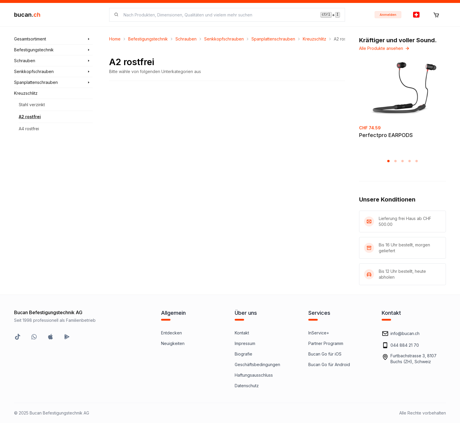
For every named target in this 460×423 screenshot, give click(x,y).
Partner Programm (325, 343)
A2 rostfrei (30, 116)
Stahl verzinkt (32, 104)
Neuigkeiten (173, 343)
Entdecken (171, 332)
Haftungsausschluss (254, 375)
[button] (388, 161)
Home (115, 38)
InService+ (318, 332)
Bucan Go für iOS (324, 353)
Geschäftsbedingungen (257, 364)
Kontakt (242, 332)
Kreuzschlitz (314, 38)
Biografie (243, 353)
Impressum (245, 343)
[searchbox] (218, 14)
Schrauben (186, 38)
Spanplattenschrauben (273, 38)
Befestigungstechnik (148, 38)
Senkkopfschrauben (224, 38)
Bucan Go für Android (329, 364)
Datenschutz (247, 385)
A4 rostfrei (29, 128)
